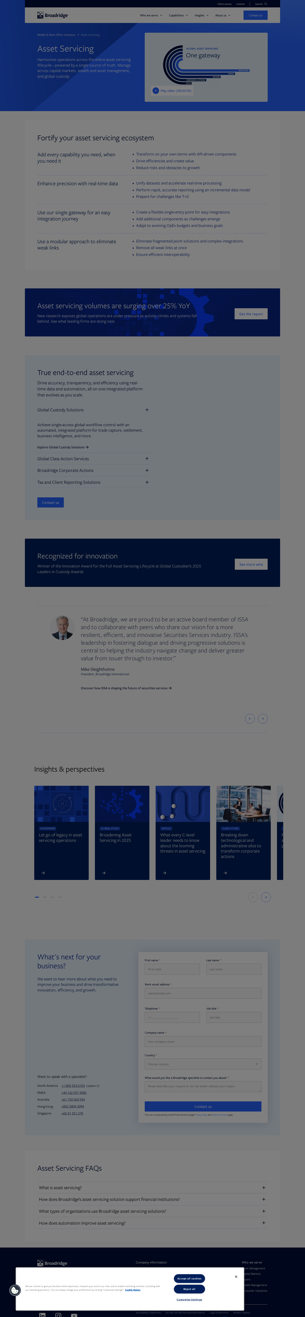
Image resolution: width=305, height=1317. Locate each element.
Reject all (189, 1289)
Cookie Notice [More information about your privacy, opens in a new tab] (132, 1290)
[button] (15, 1290)
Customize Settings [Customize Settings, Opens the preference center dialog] (189, 1299)
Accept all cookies (189, 1278)
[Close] (236, 1276)
